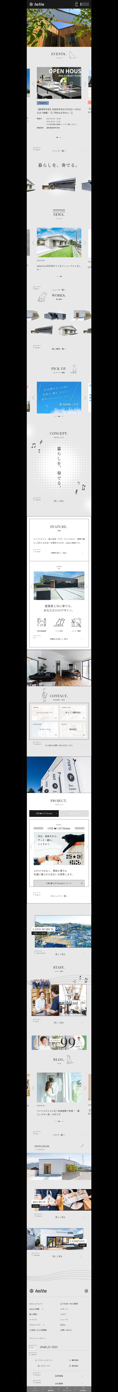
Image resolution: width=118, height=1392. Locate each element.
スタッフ (64, 1309)
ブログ (63, 1314)
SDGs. (63, 1325)
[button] (33, 84)
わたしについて (36, 1304)
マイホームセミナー (45, 1360)
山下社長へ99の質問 (69, 1304)
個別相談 (75, 1360)
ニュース (64, 1319)
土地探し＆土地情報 (38, 1330)
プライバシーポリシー (37, 1338)
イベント (33, 1319)
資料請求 (75, 1366)
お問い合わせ (66, 1330)
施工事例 (33, 1314)
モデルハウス (45, 1366)
